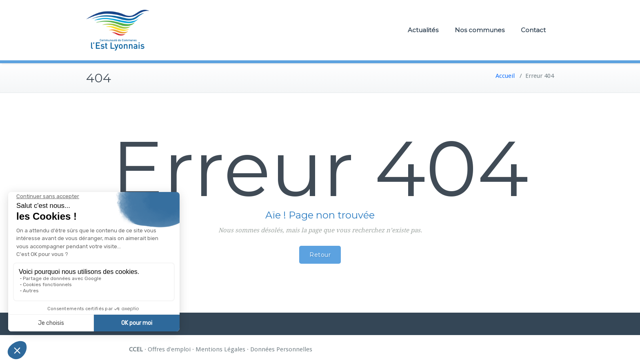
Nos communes (479, 30)
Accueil (505, 75)
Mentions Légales (220, 349)
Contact (533, 30)
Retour (320, 254)
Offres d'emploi (169, 349)
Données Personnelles (281, 349)
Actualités (423, 30)
